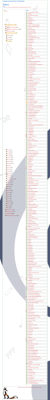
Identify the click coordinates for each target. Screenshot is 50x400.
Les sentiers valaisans (32, 210)
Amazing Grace (31, 40)
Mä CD (8, 192)
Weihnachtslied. (31, 347)
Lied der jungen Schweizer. (33, 218)
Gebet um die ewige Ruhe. (33, 140)
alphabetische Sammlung (11, 27)
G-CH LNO (9, 173)
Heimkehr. (30, 166)
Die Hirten (30, 91)
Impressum (25, 387)
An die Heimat (30, 42)
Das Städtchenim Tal (32, 67)
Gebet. (29, 142)
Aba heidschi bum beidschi (33, 15)
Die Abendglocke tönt (32, 85)
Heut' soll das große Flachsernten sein (35, 175)
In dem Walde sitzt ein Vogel (33, 183)
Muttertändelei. (31, 256)
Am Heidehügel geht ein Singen (34, 37)
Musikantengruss (31, 255)
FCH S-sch (9, 157)
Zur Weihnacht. (31, 378)
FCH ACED (9, 35)
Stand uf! (29, 310)
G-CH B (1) (9, 165)
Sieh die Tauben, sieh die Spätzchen (34, 296)
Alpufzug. (30, 34)
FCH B (8, 37)
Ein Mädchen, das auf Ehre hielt (34, 110)
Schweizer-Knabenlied (32, 283)
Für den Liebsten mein (32, 136)
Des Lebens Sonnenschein (32, 83)
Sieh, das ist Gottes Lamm (33, 297)
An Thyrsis (30, 44)
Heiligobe (30, 161)
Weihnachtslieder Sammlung (12, 215)
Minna (29, 232)
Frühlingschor (30, 132)
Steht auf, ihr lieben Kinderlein (33, 315)
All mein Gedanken (31, 29)
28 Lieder (30, 13)
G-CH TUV (9, 182)
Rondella (29, 274)
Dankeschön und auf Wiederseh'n (34, 61)
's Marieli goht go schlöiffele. (33, 12)
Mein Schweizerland (32, 229)
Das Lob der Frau (31, 66)
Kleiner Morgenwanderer (32, 191)
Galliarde (30, 137)
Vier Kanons (30, 334)
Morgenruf (30, 251)
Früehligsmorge (31, 131)
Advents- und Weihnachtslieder (34, 26)
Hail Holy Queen (31, 156)
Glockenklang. (30, 147)
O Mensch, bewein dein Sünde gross (34, 266)
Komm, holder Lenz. (31, 196)
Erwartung (30, 118)
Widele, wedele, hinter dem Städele (34, 358)
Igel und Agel (30, 182)
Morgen (29, 239)
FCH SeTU (9, 159)
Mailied (29, 226)
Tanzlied (29, 321)
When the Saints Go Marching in (34, 356)
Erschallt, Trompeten (32, 117)
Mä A (8, 186)
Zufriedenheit (30, 370)
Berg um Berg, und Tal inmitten (34, 56)
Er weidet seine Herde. (32, 113)
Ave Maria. (30, 47)
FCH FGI (8, 39)
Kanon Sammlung (10, 31)
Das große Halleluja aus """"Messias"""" (35, 64)
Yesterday (30, 369)
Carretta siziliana (31, 58)
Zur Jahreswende (31, 377)
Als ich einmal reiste (32, 36)
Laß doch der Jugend (32, 204)
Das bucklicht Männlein (32, 63)
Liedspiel (29, 220)
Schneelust (30, 282)
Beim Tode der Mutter (32, 53)
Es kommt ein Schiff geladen (33, 120)
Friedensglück (30, 129)
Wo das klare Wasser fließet (33, 367)
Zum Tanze (30, 375)
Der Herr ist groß (31, 74)
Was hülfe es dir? (31, 345)
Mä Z (8, 207)
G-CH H (8, 169)
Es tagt (29, 121)
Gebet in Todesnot (31, 139)
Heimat (29, 163)
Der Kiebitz (30, 75)
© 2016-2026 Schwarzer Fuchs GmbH (34, 387)
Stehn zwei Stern (31, 313)
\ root (6, 7)
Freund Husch (30, 128)
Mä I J (8, 200)
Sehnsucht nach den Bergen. (33, 293)
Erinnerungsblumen (31, 115)
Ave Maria (30, 45)
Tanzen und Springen (32, 320)
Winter (29, 366)
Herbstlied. (30, 174)
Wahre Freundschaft (32, 339)
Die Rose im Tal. (31, 96)
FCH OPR (9, 155)
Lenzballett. (30, 209)
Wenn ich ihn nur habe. (32, 355)
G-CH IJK (8, 171)
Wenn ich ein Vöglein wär (32, 353)
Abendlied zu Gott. (31, 20)
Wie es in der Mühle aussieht (33, 359)
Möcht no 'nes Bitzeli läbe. (33, 237)
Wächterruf (30, 337)
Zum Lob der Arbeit (31, 372)
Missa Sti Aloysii (31, 234)
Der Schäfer (30, 77)
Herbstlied (30, 172)
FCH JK (8, 150)
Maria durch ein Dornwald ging (34, 228)
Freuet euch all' (31, 126)
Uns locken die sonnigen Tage (33, 328)
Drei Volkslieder (31, 104)
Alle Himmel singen (31, 31)
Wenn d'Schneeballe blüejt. (33, 350)
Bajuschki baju (30, 48)
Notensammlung (10, 209)
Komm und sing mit (31, 193)
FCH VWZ (9, 161)
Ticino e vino (30, 323)
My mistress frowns (31, 258)
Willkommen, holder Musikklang (34, 364)
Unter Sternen (30, 329)
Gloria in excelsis (31, 150)
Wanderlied (30, 340)
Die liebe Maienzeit (31, 94)
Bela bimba (30, 55)
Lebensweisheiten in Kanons (33, 205)
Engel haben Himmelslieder (33, 112)
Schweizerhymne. (31, 288)
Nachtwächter (30, 261)
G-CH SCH (9, 180)
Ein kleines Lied (31, 109)
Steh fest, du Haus (31, 312)
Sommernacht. (31, 305)
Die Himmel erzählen (32, 88)
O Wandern (30, 267)
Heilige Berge (30, 159)
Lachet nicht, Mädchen (32, 199)
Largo (29, 202)
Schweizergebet (31, 285)
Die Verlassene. (31, 99)
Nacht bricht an (31, 259)
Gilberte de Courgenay (32, 145)
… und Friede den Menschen (33, 383)
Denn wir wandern (31, 71)
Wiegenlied (30, 361)
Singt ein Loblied (31, 299)
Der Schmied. (30, 80)
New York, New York (32, 264)
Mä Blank (9, 190)
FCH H (30, 7)
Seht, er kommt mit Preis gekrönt (34, 294)
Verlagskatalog (9, 213)
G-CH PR (8, 177)
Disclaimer (20, 387)
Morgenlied (30, 245)
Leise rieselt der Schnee (32, 207)
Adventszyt (30, 28)
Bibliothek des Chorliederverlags (12, 29)
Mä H (8, 198)
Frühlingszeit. (30, 134)
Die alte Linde (30, 86)
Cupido (29, 59)
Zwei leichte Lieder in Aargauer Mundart (35, 380)
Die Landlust (30, 93)
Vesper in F (30, 332)
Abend (29, 17)
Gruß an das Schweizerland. (33, 153)
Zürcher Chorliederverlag (13, 7)
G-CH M (8, 175)
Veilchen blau (30, 331)
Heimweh (30, 167)
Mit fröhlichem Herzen (32, 236)
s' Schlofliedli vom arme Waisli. (34, 278)
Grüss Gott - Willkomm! (32, 155)
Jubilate (29, 186)
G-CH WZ (9, 184)
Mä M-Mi (9, 202)
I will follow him (31, 178)
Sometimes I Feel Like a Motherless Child (35, 301)
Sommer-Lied (30, 304)
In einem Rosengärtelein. (32, 185)
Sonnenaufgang (31, 309)
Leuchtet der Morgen (32, 212)
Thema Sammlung (10, 211)
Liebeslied (30, 215)
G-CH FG (8, 167)
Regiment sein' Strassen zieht (33, 272)
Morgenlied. (30, 248)
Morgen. (29, 242)
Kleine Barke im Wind (32, 188)
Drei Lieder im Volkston (32, 102)
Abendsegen (30, 23)
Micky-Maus (30, 231)
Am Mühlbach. (31, 39)
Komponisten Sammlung (23, 7)
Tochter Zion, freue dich (32, 324)
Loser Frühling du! (31, 221)
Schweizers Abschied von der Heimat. (35, 291)
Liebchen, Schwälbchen (32, 213)
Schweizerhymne (31, 286)
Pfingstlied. (30, 269)
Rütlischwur (30, 277)
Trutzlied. (30, 326)
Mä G (8, 196)
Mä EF (8, 194)
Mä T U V (9, 204)
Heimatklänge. (31, 164)
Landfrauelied (30, 201)
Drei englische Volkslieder (33, 101)
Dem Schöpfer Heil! (31, 69)
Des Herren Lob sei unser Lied (33, 82)
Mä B (8, 188)
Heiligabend (30, 158)
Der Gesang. (30, 72)
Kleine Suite (30, 190)
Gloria (29, 148)
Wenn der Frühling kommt (33, 351)
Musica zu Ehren (31, 253)
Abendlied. (30, 21)
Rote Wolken (30, 275)
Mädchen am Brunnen (32, 223)
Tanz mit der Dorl (31, 318)
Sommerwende (31, 307)
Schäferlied (30, 280)
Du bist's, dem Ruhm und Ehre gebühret (35, 107)
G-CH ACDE (9, 163)
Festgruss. (30, 123)
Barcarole (30, 50)
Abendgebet (30, 18)
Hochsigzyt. (30, 177)
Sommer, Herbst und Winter (33, 302)
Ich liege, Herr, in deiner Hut (33, 180)
